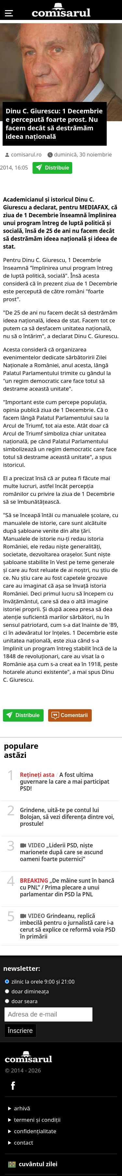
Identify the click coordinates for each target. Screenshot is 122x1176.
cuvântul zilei (33, 1164)
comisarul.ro (26, 154)
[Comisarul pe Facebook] (13, 1084)
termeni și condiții (37, 1119)
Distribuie (52, 168)
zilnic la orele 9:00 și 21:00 (40, 981)
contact (23, 1142)
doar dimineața (27, 991)
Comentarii (69, 716)
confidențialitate (35, 1131)
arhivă (22, 1108)
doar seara (21, 1001)
